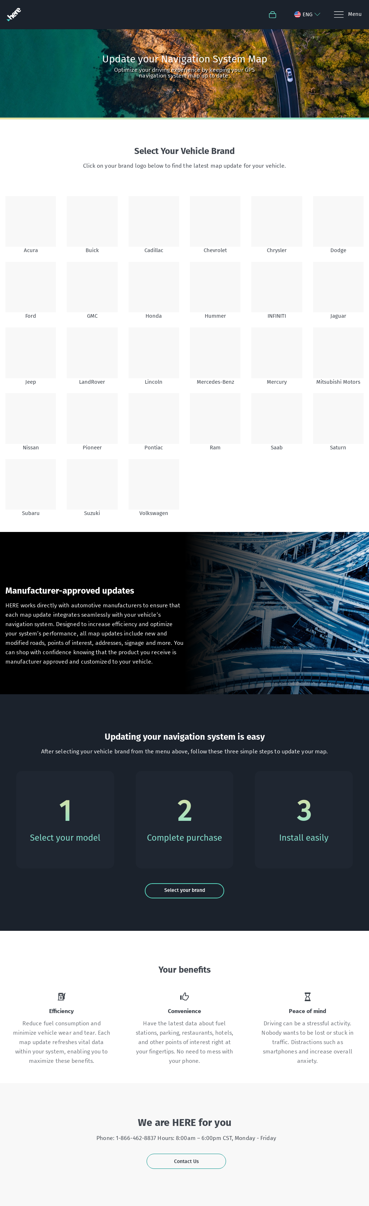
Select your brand (184, 890)
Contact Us (186, 1161)
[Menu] (347, 14)
